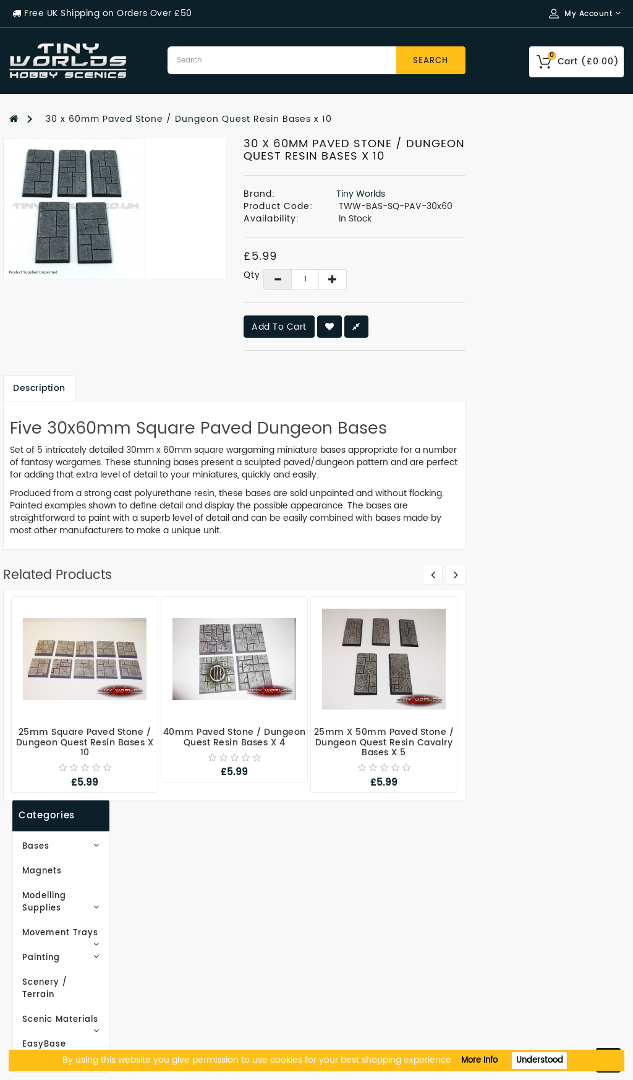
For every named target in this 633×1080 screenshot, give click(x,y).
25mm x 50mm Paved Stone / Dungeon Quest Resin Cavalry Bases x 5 (542, 742)
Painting (79, 282)
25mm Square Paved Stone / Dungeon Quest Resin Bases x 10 (243, 742)
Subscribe (58, 548)
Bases (79, 184)
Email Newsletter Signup (69, 885)
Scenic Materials (79, 332)
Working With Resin (56, 904)
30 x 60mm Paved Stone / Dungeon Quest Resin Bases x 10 (189, 119)
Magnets (39, 208)
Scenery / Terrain (59, 307)
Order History (358, 904)
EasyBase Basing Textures (78, 357)
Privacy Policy (43, 941)
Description (197, 387)
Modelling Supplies (79, 233)
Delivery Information (60, 922)
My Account (354, 885)
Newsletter (352, 941)
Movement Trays (79, 258)
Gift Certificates (207, 885)
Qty (402, 274)
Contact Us (36, 1015)
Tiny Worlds (519, 194)
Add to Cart (437, 327)
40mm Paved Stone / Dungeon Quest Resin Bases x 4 (392, 737)
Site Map (189, 904)
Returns (344, 960)
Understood (539, 1060)
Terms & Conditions (57, 960)
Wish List (347, 922)
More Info (479, 1060)
